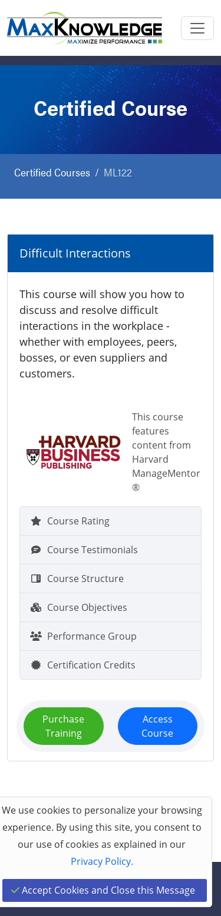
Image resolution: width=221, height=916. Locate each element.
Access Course (157, 726)
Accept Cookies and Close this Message (103, 890)
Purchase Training (63, 726)
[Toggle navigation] (197, 28)
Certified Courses (52, 172)
